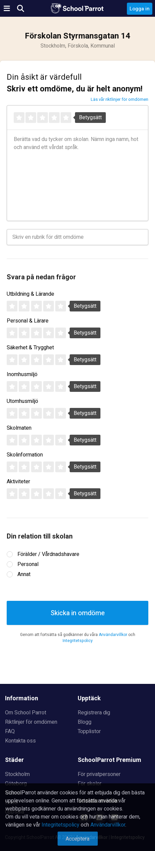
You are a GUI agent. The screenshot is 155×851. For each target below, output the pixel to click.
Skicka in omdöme (78, 613)
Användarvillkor (113, 635)
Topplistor (89, 731)
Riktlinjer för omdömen (31, 722)
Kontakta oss (20, 741)
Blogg (84, 722)
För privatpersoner (99, 774)
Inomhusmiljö (22, 374)
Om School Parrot (25, 713)
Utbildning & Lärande (30, 294)
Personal (27, 564)
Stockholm (17, 774)
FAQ (10, 731)
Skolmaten (19, 428)
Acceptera (77, 839)
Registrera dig (94, 713)
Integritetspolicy (78, 641)
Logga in (140, 8)
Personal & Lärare (28, 321)
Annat (23, 574)
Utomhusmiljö (22, 401)
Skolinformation (25, 455)
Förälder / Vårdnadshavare (48, 554)
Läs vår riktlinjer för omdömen (119, 99)
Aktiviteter (18, 482)
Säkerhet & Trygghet (30, 348)
